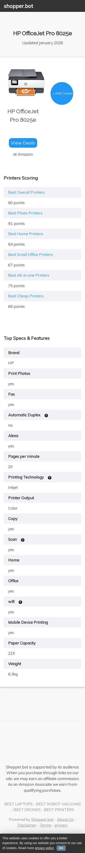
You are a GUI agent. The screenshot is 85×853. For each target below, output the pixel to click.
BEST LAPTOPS (18, 803)
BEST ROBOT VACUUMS (58, 803)
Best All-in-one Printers (28, 275)
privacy (61, 825)
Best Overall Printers (26, 192)
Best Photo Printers (25, 213)
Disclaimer (26, 825)
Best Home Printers (25, 233)
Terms (45, 825)
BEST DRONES (27, 809)
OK (61, 848)
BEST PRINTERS (59, 809)
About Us (65, 819)
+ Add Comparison (63, 93)
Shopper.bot (42, 819)
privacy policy (44, 848)
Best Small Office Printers (30, 254)
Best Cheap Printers (26, 296)
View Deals (23, 143)
